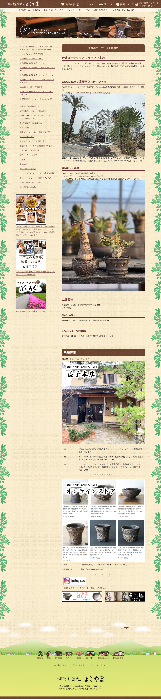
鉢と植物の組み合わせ (28, 187)
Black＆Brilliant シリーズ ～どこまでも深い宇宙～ (36, 93)
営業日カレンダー (112, 467)
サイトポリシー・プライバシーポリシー (91, 665)
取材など (23, 164)
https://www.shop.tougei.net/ (92, 569)
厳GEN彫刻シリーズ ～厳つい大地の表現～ (37, 100)
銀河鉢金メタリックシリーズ (31, 59)
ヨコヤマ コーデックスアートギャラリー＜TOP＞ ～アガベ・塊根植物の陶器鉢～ (76, 10)
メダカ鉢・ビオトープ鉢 (29, 150)
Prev (65, 597)
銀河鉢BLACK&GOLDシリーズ (32, 63)
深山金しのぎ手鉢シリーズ (30, 106)
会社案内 (57, 665)
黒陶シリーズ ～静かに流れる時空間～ (36, 132)
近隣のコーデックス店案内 (30, 182)
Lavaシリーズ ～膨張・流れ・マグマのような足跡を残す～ (37, 117)
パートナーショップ (28, 169)
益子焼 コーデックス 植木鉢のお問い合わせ (37, 146)
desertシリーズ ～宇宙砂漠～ (33, 87)
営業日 (22, 160)
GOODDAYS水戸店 (84, 93)
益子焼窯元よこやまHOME (29, 10)
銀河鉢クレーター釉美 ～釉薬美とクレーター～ (37, 69)
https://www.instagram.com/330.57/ (89, 176)
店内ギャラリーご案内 (28, 155)
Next (142, 597)
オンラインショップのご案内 (31, 54)
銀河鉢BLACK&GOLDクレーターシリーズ (36, 75)
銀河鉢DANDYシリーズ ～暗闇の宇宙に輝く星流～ (37, 81)
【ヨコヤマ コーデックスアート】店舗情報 (37, 173)
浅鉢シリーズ (25, 127)
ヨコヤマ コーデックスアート (81, 359)
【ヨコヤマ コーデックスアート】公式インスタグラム (84, 588)
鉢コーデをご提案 (27, 137)
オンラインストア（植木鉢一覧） (33, 141)
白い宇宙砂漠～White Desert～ (32, 123)
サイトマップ (68, 665)
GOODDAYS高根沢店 (101, 93)
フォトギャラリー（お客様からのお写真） (36, 178)
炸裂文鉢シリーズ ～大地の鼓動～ (34, 111)
